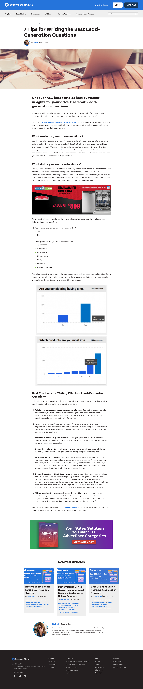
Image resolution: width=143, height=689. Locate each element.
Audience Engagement (34, 606)
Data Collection (46, 23)
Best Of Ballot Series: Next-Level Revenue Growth (37, 589)
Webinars (48, 14)
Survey (74, 23)
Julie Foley (31, 596)
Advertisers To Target (34, 604)
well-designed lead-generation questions (59, 122)
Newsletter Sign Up (101, 5)
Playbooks (35, 14)
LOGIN (117, 5)
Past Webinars (31, 609)
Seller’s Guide (71, 507)
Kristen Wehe (97, 596)
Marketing (66, 23)
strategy (43, 600)
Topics (8, 14)
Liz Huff (35, 43)
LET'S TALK (131, 5)
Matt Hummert (65, 599)
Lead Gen (57, 23)
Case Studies (21, 14)
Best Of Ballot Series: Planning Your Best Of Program (103, 589)
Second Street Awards (85, 14)
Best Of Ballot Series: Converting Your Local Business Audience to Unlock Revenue (71, 591)
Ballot (46, 604)
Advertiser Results (31, 23)
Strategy (42, 609)
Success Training (64, 14)
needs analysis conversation (52, 150)
